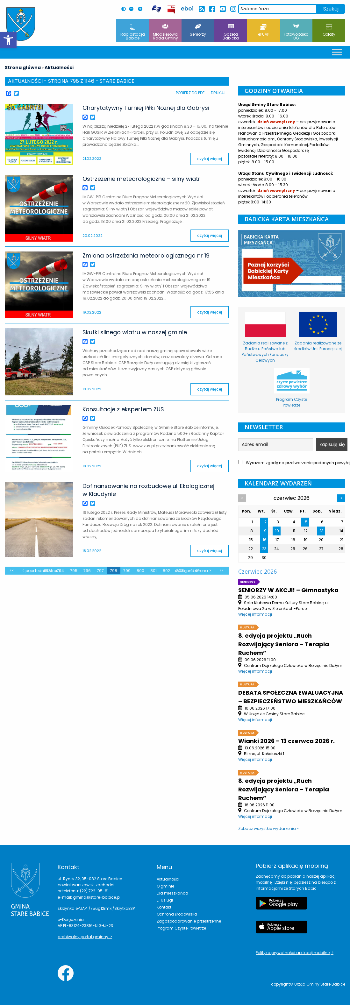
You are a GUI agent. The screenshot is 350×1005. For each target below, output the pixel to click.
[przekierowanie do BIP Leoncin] (171, 9)
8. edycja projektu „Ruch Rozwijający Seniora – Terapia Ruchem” (283, 644)
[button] (8, 40)
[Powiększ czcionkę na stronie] (142, 9)
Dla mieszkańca (172, 893)
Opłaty (329, 30)
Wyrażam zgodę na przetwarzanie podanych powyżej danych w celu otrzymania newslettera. (291, 462)
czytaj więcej (209, 158)
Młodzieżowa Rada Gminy (165, 32)
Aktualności (168, 879)
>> (221, 570)
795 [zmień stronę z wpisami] (73, 570)
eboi (187, 8)
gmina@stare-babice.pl (96, 897)
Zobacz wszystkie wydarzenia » (268, 828)
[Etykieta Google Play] (281, 906)
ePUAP (263, 30)
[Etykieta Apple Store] (281, 930)
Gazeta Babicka (231, 32)
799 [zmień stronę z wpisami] (127, 570)
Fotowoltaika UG (296, 32)
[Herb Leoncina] (21, 24)
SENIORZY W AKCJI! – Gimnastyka (288, 590)
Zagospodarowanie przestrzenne (189, 921)
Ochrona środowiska (177, 914)
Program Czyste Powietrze (181, 928)
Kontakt (164, 907)
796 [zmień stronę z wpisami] (87, 570)
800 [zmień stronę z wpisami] (140, 570)
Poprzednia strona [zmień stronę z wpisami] (43, 570)
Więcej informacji (255, 614)
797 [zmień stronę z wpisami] (100, 570)
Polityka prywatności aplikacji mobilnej (294, 952)
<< (12, 570)
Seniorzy (198, 30)
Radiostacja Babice (132, 32)
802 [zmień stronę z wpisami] (166, 570)
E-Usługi (165, 900)
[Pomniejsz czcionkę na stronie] (133, 9)
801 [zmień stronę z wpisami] (153, 570)
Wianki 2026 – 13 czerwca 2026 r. (286, 741)
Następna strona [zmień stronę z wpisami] (191, 570)
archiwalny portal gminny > (85, 936)
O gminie (165, 886)
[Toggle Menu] (337, 52)
